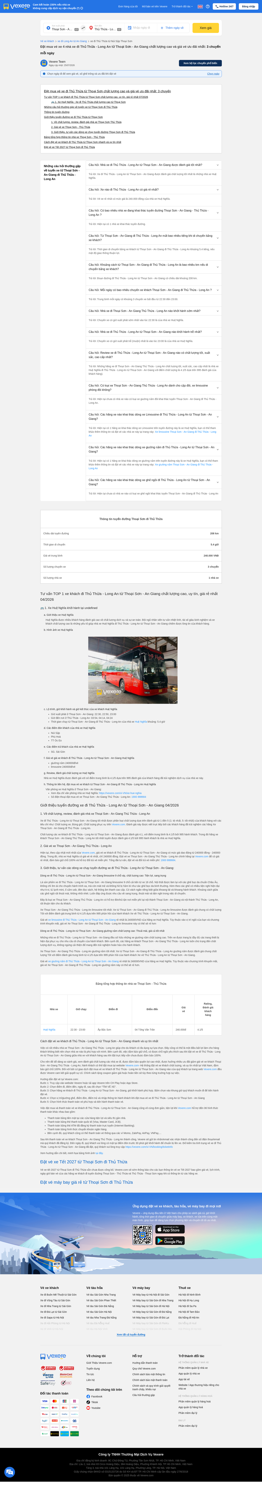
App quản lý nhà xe (189, 1373)
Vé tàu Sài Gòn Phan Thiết (101, 1300)
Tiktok (94, 1402)
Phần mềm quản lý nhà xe (193, 1367)
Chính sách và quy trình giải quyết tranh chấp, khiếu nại (151, 1387)
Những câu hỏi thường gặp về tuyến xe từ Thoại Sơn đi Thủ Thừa (80, 107)
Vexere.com (118, 824)
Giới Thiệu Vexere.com (99, 1362)
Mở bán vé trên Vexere (154, 6)
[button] (154, 165)
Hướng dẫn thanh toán (145, 1362)
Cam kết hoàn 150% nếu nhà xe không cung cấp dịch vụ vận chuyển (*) (56, 6)
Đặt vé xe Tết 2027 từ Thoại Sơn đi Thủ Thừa (69, 147)
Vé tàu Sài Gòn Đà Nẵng (100, 1306)
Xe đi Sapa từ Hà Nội (52, 1317)
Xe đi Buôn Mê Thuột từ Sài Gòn (58, 1294)
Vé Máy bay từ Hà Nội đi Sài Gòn (151, 1294)
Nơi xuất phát (58, 26)
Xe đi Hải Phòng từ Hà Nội (55, 1323)
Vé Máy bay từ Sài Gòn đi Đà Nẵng (152, 1311)
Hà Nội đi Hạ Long (189, 1300)
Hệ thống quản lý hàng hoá (196, 1396)
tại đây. (99, 1153)
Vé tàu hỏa (94, 1288)
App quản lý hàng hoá (191, 1407)
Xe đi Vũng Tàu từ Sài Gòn (55, 1300)
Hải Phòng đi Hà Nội (190, 1329)
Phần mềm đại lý (188, 1413)
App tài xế (184, 1379)
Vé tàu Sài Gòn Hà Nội (99, 1311)
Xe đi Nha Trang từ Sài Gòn (55, 1306)
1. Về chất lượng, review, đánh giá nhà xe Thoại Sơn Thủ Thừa (86, 122)
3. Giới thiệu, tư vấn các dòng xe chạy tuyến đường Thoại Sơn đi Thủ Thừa (93, 132)
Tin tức (90, 1374)
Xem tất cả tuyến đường (131, 1334)
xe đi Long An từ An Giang (70, 41)
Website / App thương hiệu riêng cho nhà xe (199, 1387)
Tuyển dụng (93, 1368)
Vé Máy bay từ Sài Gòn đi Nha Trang (153, 1300)
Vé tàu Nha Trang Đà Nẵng (101, 1317)
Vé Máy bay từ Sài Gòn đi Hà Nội (151, 1306)
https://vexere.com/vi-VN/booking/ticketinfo (149, 1146)
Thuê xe (185, 1288)
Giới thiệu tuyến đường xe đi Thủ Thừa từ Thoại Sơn (73, 117)
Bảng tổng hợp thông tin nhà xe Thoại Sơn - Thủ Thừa (74, 137)
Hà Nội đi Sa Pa (187, 1306)
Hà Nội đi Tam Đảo (189, 1311)
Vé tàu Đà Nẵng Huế (98, 1323)
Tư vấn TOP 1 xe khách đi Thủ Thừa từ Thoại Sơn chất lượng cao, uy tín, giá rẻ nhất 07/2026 (96, 97)
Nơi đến (98, 26)
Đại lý (182, 1420)
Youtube (96, 1408)
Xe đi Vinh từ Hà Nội (51, 1329)
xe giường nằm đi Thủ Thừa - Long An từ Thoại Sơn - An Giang (83, 961)
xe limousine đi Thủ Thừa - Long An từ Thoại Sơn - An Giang (82, 919)
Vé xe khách (47, 41)
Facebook (96, 1396)
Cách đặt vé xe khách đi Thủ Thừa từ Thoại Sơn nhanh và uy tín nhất (82, 142)
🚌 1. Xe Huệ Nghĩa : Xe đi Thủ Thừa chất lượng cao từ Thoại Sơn (88, 102)
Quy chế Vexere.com (144, 1368)
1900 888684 (138, 796)
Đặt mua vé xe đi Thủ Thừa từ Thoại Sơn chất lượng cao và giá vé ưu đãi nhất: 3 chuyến (107, 91)
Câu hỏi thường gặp (144, 1395)
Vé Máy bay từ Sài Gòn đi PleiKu (151, 1323)
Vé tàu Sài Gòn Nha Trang (101, 1294)
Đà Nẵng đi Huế (187, 1323)
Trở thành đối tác (182, 6)
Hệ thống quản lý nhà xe (194, 1362)
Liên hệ (90, 1380)
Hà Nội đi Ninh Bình (190, 1294)
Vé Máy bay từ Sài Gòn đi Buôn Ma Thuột (152, 1331)
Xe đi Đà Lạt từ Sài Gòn (53, 1311)
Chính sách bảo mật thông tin (149, 1374)
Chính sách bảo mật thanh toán (150, 1380)
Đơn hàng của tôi (128, 6)
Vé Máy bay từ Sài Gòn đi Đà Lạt (151, 1317)
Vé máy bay (141, 1288)
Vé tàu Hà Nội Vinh (97, 1329)
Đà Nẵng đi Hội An (189, 1317)
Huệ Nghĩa (141, 721)
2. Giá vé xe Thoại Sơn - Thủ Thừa (70, 127)
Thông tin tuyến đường (56, 112)
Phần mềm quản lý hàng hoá (195, 1401)
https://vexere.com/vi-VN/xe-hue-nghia (120, 793)
